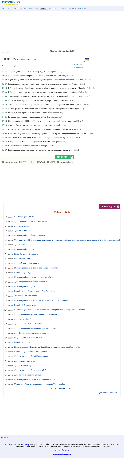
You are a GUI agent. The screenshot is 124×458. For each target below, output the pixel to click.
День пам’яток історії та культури (28, 375)
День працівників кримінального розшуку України (35, 328)
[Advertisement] (62, 31)
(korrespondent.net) (54, 71)
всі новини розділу (77, 64)
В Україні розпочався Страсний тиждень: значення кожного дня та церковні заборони (43, 92)
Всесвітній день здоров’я (24, 273)
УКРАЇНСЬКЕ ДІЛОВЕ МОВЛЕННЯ (25, 9)
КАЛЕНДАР (52, 9)
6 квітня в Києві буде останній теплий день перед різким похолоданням (37, 100)
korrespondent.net (10, 162)
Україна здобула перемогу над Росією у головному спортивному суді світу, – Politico (43, 84)
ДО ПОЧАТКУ (6, 9)
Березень (54, 389)
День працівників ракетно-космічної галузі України (35, 314)
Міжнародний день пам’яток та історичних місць (34, 379)
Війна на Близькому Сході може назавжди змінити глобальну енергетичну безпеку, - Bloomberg (47, 88)
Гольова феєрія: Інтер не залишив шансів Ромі (27, 117)
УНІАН (52, 162)
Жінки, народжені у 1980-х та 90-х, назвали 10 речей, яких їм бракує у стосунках (41, 121)
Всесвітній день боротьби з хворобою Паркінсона (34, 291)
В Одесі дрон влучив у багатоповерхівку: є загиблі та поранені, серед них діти (40, 129)
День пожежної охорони (24, 365)
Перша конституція (22, 259)
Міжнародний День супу (24, 249)
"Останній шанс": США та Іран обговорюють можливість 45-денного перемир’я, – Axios (44, 104)
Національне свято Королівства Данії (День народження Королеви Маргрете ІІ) (47, 347)
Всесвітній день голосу (23, 342)
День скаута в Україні (23, 319)
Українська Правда (66, 162)
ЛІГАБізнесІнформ (27, 162)
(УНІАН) (69, 76)
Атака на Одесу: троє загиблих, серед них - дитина (29, 125)
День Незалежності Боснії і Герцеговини (31, 356)
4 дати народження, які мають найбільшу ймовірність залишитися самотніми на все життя (45, 80)
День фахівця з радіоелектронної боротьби (32, 333)
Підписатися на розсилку (108, 393)
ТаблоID (42, 162)
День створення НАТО (23, 231)
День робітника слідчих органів (27, 263)
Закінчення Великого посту (25, 296)
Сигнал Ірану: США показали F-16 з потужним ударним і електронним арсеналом (42, 109)
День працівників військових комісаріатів (31, 282)
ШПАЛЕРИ (81, 9)
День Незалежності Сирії (24, 361)
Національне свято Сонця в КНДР (28, 338)
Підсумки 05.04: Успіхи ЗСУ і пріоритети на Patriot (29, 142)
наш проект (25, 444)
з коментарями (78, 67)
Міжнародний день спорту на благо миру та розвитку (36, 268)
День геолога (19, 245)
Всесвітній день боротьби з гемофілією (30, 352)
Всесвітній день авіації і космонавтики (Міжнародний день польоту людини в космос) (49, 310)
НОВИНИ (43, 9)
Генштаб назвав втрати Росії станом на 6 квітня (27, 113)
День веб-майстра (21, 226)
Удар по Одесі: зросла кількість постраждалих (27, 71)
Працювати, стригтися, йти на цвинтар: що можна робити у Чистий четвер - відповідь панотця (47, 133)
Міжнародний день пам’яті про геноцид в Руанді (34, 277)
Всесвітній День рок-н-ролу (25, 305)
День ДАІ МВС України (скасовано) (29, 324)
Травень (69, 389)
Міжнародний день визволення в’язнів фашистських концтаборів (41, 300)
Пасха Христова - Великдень (26, 254)
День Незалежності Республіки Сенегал (30, 221)
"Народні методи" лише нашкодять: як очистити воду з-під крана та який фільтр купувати (45, 96)
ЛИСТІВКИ (71, 9)
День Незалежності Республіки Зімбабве (31, 370)
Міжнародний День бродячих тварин (29, 235)
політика (5, 437)
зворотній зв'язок (62, 450)
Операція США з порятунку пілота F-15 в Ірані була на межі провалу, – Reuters (40, 137)
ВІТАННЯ (62, 9)
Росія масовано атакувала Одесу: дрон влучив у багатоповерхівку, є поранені (39, 150)
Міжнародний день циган (24, 286)
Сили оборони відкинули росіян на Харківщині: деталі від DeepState (36, 76)
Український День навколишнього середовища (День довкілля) (40, 384)
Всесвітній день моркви (24, 217)
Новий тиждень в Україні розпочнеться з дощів (27, 146)
